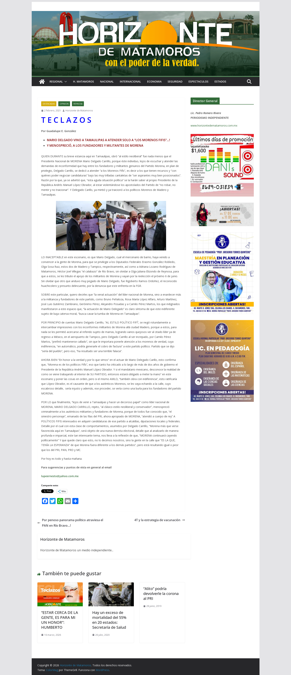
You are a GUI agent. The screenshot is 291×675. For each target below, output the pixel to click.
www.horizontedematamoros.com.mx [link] (214, 125)
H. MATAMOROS (83, 81)
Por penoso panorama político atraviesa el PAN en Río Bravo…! (70, 523)
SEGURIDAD (175, 81)
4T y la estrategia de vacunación (159, 520)
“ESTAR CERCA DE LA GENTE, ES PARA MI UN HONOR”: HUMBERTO (59, 620)
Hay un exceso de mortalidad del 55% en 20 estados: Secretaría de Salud (109, 620)
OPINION (64, 103)
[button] (65, 81)
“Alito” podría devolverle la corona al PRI (161, 593)
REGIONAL (56, 81)
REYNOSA (77, 103)
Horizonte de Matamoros (79, 110)
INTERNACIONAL (130, 81)
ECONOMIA (154, 81)
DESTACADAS (49, 103)
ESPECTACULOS (198, 81)
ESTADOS (220, 81)
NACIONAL (107, 81)
